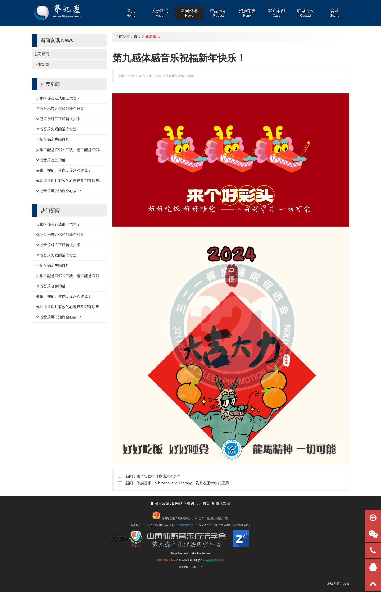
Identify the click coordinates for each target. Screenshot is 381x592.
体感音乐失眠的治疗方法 (56, 129)
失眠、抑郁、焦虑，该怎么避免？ (64, 170)
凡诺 (346, 583)
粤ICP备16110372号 (191, 567)
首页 (137, 36)
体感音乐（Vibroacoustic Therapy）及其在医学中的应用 (183, 483)
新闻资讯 (152, 36)
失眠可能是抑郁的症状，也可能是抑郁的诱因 (73, 150)
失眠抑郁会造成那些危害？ (58, 98)
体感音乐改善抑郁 (51, 160)
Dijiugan (197, 560)
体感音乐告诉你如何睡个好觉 (60, 108)
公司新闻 (41, 54)
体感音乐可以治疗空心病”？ (59, 191)
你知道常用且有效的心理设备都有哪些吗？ (71, 180)
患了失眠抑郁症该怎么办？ (159, 476)
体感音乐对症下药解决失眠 (58, 119)
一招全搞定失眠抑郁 (52, 139)
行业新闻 (41, 64)
